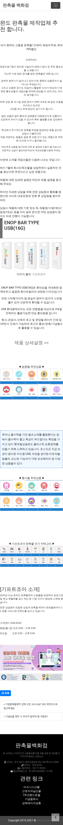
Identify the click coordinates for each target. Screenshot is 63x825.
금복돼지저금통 (31, 803)
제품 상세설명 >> (31, 342)
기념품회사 (31, 799)
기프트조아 (39, 274)
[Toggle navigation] (55, 5)
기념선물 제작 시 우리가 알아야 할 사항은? (27, 716)
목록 (5, 693)
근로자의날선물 (31, 791)
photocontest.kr (46, 820)
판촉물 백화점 (16, 5)
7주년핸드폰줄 (31, 795)
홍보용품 (45, 449)
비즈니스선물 (32, 787)
